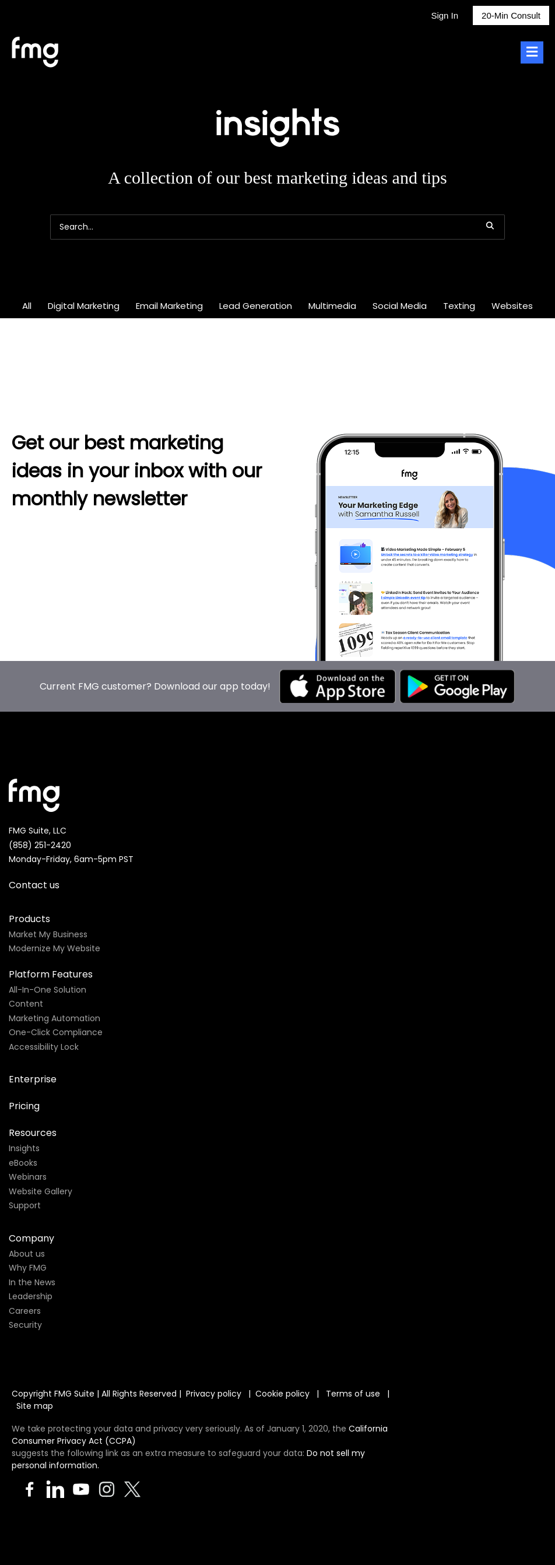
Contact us (34, 885)
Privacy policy (213, 1393)
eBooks (23, 1163)
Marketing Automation (54, 1018)
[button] (489, 225)
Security (25, 1325)
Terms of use (354, 1393)
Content (26, 1004)
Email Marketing (169, 306)
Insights (24, 1148)
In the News (32, 1282)
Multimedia (332, 306)
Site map (34, 1406)
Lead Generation (255, 306)
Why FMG (28, 1268)
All (26, 306)
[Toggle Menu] (532, 52)
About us (27, 1254)
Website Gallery (40, 1191)
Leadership (30, 1296)
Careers (25, 1311)
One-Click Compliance (56, 1032)
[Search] (277, 227)
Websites (512, 306)
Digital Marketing (84, 306)
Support (25, 1205)
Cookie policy (282, 1393)
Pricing (24, 1106)
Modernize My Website (54, 948)
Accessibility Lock (44, 1047)
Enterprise (33, 1079)
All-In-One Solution (47, 990)
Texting (459, 306)
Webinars (28, 1177)
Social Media (400, 306)
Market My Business (48, 934)
